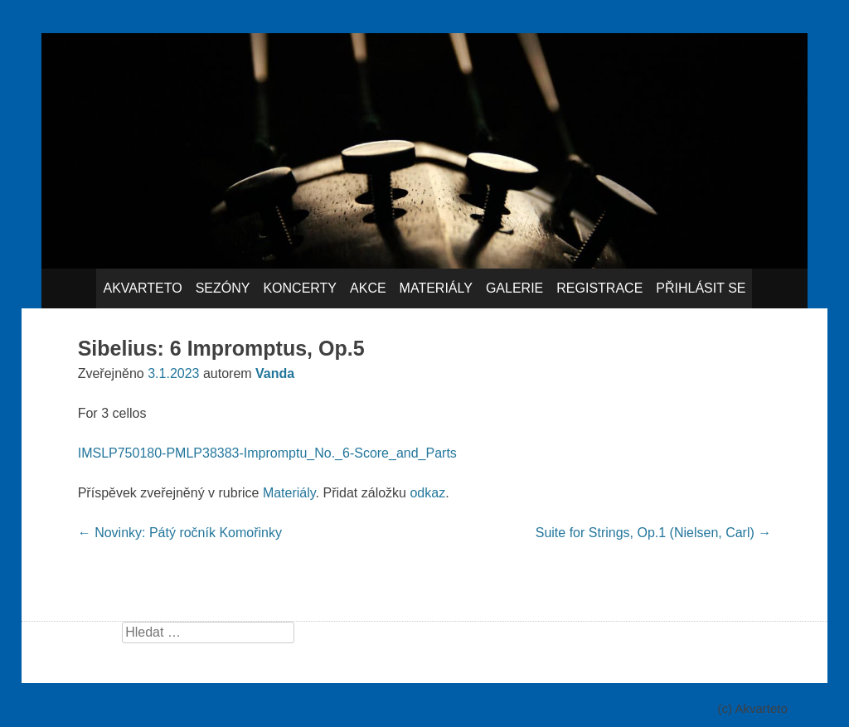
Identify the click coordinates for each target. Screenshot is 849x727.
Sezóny (223, 288)
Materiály (436, 288)
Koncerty (300, 288)
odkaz (427, 493)
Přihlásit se (700, 288)
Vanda (274, 373)
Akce (368, 288)
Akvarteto (142, 288)
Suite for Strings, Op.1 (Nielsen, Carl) (654, 533)
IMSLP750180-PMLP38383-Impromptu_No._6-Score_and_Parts (267, 453)
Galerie (514, 288)
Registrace (599, 288)
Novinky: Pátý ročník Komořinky (180, 533)
